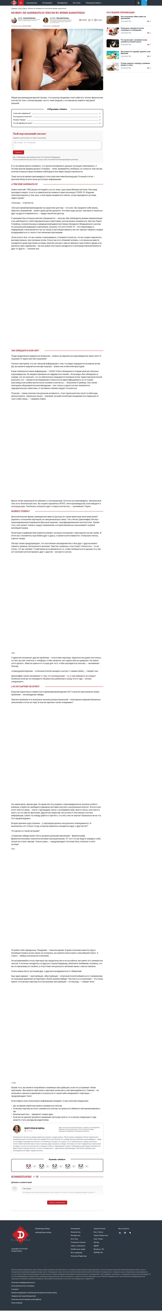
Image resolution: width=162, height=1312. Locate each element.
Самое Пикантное (101, 1237)
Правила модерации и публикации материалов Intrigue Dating (34, 1294)
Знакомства (31, 3)
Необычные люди (78, 1251)
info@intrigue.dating (42, 1230)
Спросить (18, 154)
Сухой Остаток (99, 1230)
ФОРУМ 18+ (98, 1254)
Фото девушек (76, 1254)
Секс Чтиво (98, 1240)
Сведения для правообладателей (23, 1297)
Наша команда (16, 1304)
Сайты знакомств (78, 1247)
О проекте (15, 1291)
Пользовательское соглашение (22, 1287)
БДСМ (96, 1247)
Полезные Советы (93, 3)
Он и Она (76, 3)
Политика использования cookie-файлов (26, 1301)
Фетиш (96, 1244)
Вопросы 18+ (99, 1251)
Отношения (47, 3)
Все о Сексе (98, 1233)
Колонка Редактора (79, 1257)
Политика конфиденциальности (23, 1284)
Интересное (62, 3)
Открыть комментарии (57, 1204)
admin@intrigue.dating (43, 1234)
